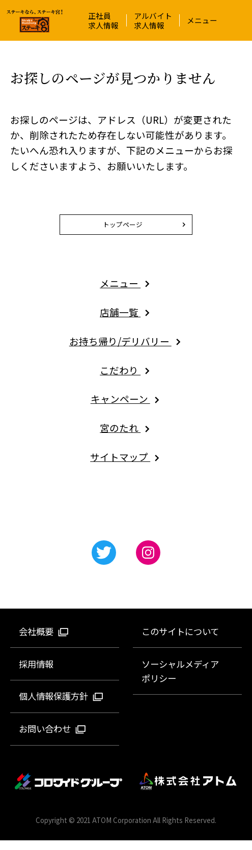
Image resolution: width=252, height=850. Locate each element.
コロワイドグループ (69, 791)
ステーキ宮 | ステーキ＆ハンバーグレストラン (34, 21)
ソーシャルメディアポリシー (180, 680)
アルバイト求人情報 (153, 20)
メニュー (202, 20)
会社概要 (44, 641)
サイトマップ (126, 466)
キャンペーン (126, 408)
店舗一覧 (126, 321)
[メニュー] (242, 20)
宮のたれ (126, 437)
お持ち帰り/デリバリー (126, 351)
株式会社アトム (188, 791)
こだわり (126, 379)
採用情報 (36, 673)
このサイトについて (180, 641)
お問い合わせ (53, 738)
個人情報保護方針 (61, 705)
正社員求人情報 (103, 20)
